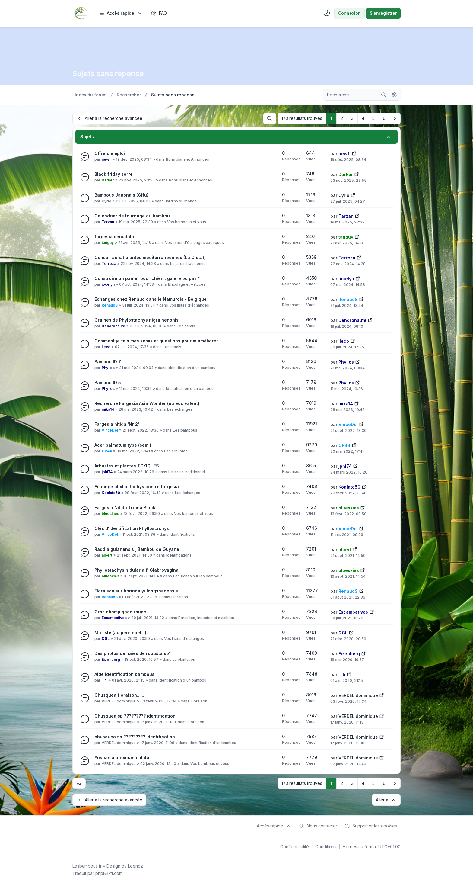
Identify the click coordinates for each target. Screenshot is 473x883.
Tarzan (108, 221)
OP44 (107, 450)
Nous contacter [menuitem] (318, 825)
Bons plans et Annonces (187, 159)
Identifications (182, 534)
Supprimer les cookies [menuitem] (370, 825)
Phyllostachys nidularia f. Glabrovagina (136, 569)
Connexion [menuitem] (349, 13)
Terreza (109, 263)
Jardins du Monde (181, 200)
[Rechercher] (384, 95)
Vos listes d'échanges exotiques (194, 242)
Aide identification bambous (124, 673)
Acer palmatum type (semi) (122, 444)
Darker (108, 180)
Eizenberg (111, 659)
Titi (104, 680)
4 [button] (363, 118)
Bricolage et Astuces (186, 284)
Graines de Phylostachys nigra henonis (136, 319)
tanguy (108, 242)
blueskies (110, 513)
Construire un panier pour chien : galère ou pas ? (147, 278)
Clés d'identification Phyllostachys (131, 528)
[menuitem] (120, 13)
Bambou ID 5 (107, 382)
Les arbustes (176, 450)
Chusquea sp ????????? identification (135, 715)
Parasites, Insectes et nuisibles (206, 617)
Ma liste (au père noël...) (120, 632)
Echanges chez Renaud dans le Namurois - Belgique (150, 298)
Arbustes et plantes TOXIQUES (126, 465)
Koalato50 (111, 492)
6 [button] (384, 118)
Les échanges (179, 409)
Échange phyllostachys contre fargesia (136, 486)
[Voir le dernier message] (354, 152)
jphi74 (107, 471)
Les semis (186, 325)
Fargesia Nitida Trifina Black (124, 507)
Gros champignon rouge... (122, 611)
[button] (395, 118)
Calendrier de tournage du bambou (132, 215)
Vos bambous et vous (186, 221)
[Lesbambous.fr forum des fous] (80, 13)
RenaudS (110, 305)
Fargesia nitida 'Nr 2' (116, 423)
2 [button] (342, 118)
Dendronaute (113, 325)
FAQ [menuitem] (159, 13)
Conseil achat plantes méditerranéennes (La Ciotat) (150, 257)
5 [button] (373, 118)
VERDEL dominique (119, 700)
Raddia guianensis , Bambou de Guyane (136, 548)
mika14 (108, 409)
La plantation (184, 659)
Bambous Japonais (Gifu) (121, 194)
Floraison (179, 596)
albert (107, 555)
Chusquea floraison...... (119, 694)
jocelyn (108, 284)
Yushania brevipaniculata (121, 757)
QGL (106, 638)
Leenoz (135, 865)
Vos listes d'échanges (189, 305)
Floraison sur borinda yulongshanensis (136, 590)
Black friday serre (113, 173)
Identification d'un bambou (191, 367)
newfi (106, 159)
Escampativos (114, 617)
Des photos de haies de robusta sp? (132, 653)
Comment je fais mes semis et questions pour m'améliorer (156, 340)
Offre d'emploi (109, 153)
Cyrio (106, 200)
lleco (106, 346)
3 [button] (352, 118)
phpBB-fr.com (108, 872)
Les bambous (185, 430)
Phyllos (108, 367)
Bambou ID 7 (107, 361)
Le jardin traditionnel (188, 263)
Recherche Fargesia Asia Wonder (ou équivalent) (146, 403)
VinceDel (110, 430)
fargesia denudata (114, 236)
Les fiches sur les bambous (198, 575)
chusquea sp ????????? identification (134, 736)
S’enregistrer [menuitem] (383, 13)
